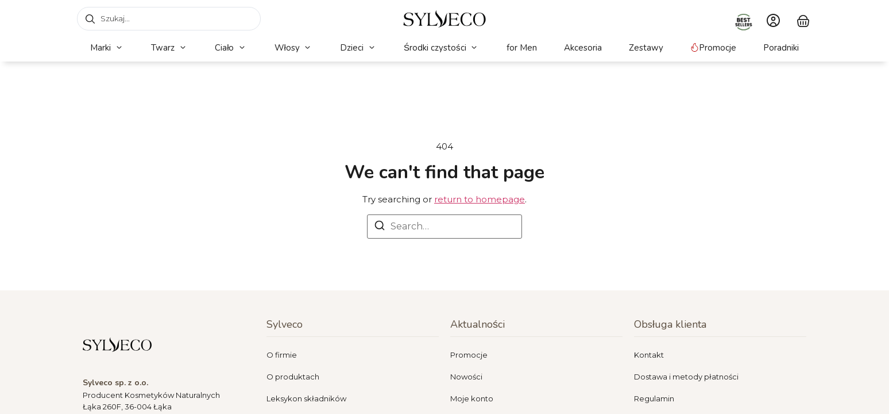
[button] (107, 48)
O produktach (292, 376)
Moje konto (471, 398)
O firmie (281, 354)
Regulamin (654, 398)
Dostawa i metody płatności (686, 376)
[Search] (380, 227)
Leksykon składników (306, 398)
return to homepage (479, 199)
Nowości (466, 376)
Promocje (469, 354)
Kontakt (649, 354)
